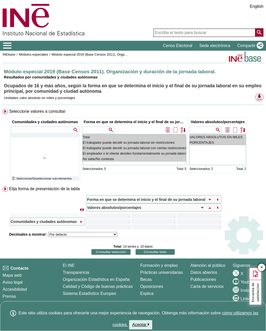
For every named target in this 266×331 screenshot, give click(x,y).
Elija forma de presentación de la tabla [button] (44, 189)
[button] (249, 45)
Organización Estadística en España (96, 279)
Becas (146, 279)
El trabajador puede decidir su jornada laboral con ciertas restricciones (134, 148)
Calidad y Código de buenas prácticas (98, 286)
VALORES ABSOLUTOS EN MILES (218, 137)
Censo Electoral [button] (177, 45)
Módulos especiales (33, 54)
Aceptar (140, 324)
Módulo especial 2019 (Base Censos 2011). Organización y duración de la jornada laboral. (118, 54)
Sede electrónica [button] (214, 45)
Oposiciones (151, 286)
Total (134, 137)
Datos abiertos (203, 272)
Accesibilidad (15, 289)
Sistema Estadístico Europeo (89, 293)
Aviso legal (13, 282)
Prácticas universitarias (161, 272)
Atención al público (207, 265)
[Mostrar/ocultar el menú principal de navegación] (7, 45)
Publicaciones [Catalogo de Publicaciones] (203, 279)
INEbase (9, 54)
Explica (147, 293)
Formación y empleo (159, 265)
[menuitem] (133, 146)
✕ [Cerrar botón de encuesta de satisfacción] (262, 267)
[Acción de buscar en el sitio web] (259, 32)
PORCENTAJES (218, 142)
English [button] (256, 6)
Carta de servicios (207, 286)
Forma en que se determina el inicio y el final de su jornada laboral (135, 122)
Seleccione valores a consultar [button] (37, 111)
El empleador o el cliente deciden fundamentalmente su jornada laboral (134, 153)
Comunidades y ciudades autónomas (45, 122)
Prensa (9, 296)
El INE (69, 265)
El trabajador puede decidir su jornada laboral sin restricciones (134, 142)
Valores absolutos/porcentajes (218, 122)
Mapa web (12, 275)
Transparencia (76, 272)
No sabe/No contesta (134, 159)
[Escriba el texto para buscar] (204, 33)
